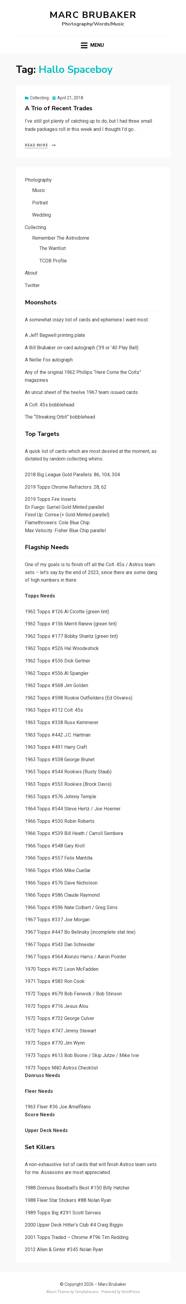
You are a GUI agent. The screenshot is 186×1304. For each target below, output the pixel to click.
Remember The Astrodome (60, 238)
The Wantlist (52, 248)
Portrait (40, 203)
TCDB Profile (53, 261)
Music (38, 190)
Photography (38, 180)
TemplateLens (86, 1292)
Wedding (41, 215)
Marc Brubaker (93, 15)
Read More (36, 145)
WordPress (130, 1292)
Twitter (32, 285)
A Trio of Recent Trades (58, 108)
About (31, 273)
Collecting (39, 97)
